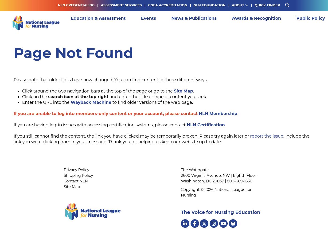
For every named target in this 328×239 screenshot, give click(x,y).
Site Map (72, 187)
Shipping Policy (78, 175)
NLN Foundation (210, 5)
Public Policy (267, 23)
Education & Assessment (96, 23)
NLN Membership (218, 113)
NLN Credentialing (76, 5)
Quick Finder (267, 5)
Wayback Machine (91, 102)
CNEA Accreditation (167, 5)
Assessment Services (121, 5)
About (240, 5)
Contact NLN (76, 181)
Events (136, 23)
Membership (300, 23)
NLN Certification (206, 124)
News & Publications (171, 23)
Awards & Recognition (223, 23)
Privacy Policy (76, 170)
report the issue (266, 136)
